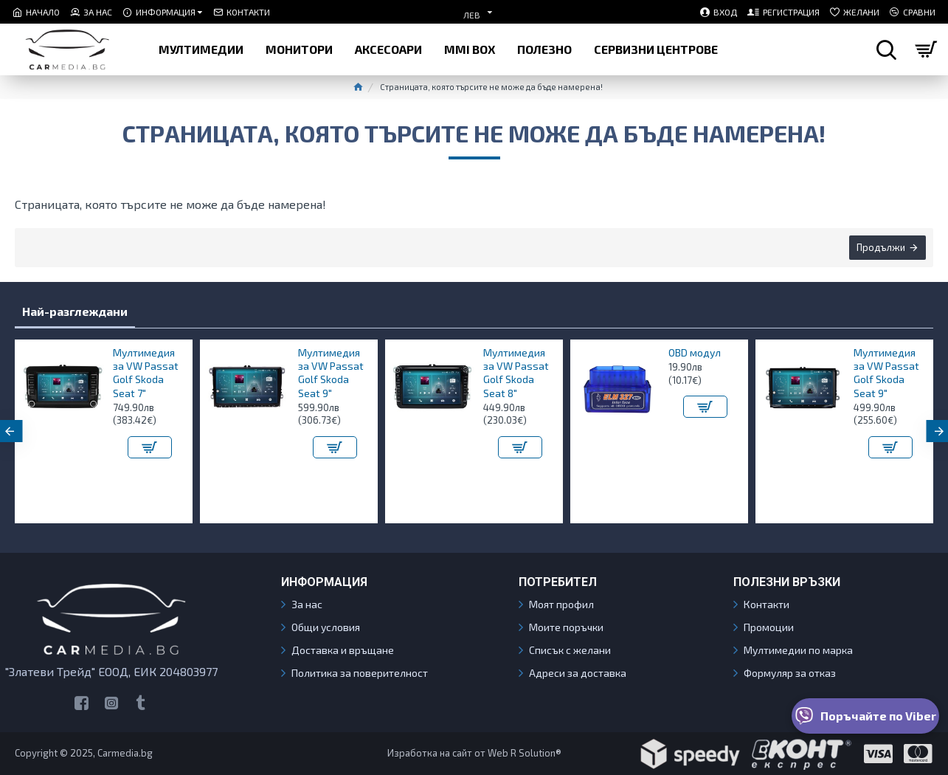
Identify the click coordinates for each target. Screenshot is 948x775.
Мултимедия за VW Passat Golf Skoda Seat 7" (146, 372)
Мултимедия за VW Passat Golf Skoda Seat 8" (516, 372)
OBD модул (694, 352)
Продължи (881, 247)
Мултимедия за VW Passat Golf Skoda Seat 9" (331, 372)
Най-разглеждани (75, 311)
